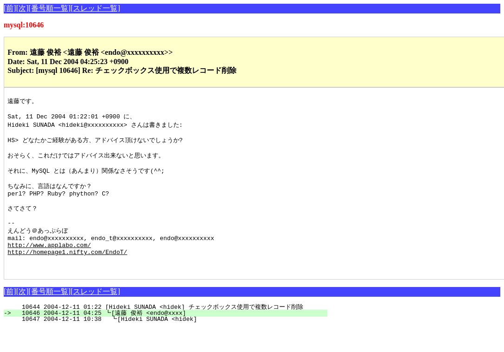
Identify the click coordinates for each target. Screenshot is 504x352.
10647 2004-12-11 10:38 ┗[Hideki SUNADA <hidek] (171, 343)
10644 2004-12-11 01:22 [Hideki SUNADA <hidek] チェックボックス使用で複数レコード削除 (162, 330)
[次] (22, 8)
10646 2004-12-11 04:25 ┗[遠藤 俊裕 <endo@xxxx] (169, 336)
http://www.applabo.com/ (49, 264)
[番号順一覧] (49, 8)
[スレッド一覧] (95, 8)
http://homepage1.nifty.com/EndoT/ (67, 272)
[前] (10, 8)
